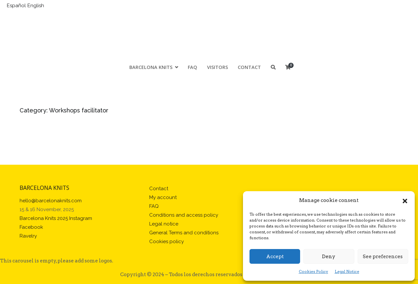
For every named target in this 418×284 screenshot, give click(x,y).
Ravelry (28, 236)
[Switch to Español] (17, 6)
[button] (405, 200)
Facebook (31, 227)
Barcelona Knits (150, 67)
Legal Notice (347, 271)
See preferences (383, 256)
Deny (328, 256)
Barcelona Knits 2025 (44, 218)
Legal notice (163, 224)
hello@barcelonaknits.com (51, 201)
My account (163, 197)
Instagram (80, 218)
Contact (249, 67)
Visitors (217, 67)
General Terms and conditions (183, 233)
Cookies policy (166, 241)
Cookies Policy (313, 271)
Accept (275, 256)
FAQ (192, 67)
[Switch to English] (36, 6)
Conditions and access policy (183, 215)
